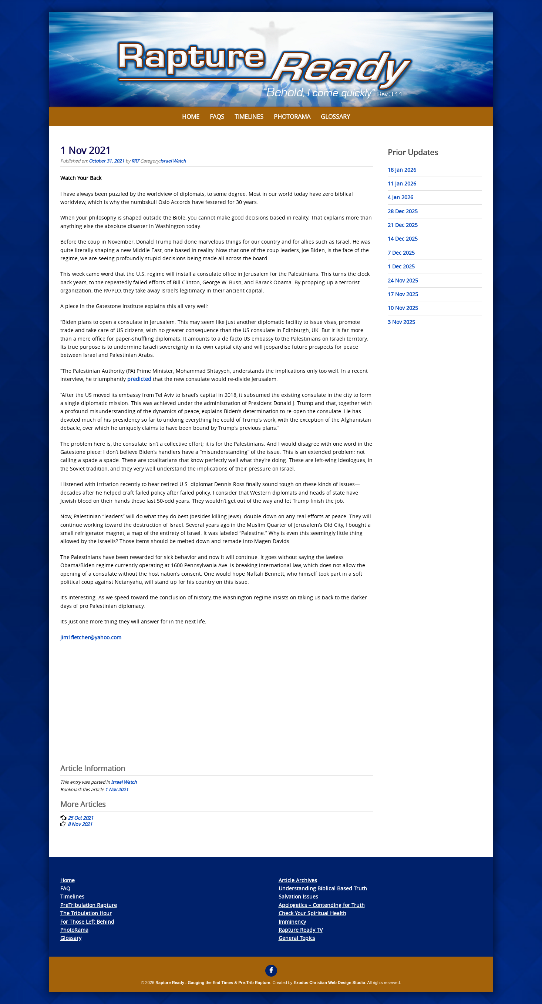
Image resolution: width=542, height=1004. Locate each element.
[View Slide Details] (271, 59)
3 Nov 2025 (401, 321)
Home (190, 117)
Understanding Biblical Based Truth (323, 888)
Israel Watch (173, 161)
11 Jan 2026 (402, 183)
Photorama (292, 117)
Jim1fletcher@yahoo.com (90, 637)
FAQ (65, 888)
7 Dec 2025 (401, 252)
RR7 (135, 161)
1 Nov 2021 (116, 789)
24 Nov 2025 (403, 280)
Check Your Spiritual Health (312, 913)
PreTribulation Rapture (88, 904)
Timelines (249, 117)
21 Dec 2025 (403, 224)
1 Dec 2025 (401, 266)
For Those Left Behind (87, 921)
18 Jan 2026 (402, 169)
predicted (139, 378)
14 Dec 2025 (403, 238)
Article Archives (298, 880)
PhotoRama (74, 929)
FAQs (217, 117)
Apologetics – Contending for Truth (322, 904)
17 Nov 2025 (403, 294)
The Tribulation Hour (86, 913)
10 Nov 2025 (403, 307)
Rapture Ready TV (301, 929)
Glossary (335, 117)
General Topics (297, 937)
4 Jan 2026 (400, 197)
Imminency (292, 921)
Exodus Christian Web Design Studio (329, 982)
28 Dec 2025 (403, 211)
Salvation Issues (298, 896)
